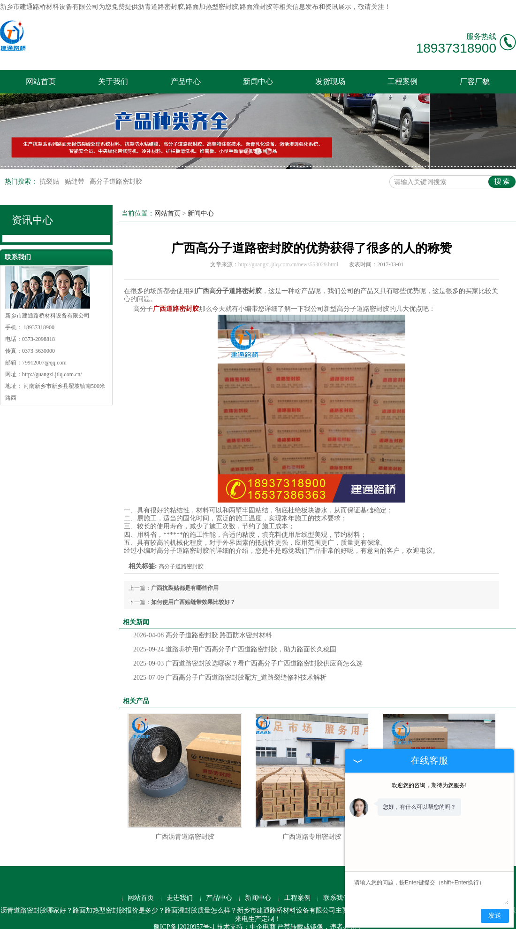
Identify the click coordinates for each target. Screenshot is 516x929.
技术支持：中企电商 (246, 909)
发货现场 (330, 81)
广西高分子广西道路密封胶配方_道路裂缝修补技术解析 (229, 659)
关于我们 (113, 81)
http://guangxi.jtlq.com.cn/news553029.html (288, 246)
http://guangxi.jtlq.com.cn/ (52, 356)
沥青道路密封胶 (161, 6)
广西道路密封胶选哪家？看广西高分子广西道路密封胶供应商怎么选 (248, 645)
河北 (331, 917)
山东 (301, 917)
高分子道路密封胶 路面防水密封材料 (202, 617)
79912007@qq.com (44, 344)
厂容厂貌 (475, 81)
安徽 (316, 917)
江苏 (242, 917)
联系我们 (336, 879)
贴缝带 (75, 163)
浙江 (272, 917)
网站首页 (41, 81)
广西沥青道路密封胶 (184, 818)
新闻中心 (258, 81)
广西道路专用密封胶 (311, 818)
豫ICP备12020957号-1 (184, 909)
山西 (286, 917)
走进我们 (180, 879)
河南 (227, 917)
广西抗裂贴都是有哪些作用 (185, 570)
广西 (257, 917)
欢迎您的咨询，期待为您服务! (429, 785)
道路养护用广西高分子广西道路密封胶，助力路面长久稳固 (234, 631)
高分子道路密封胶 (116, 163)
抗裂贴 (50, 163)
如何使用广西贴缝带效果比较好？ (193, 584)
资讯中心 (32, 202)
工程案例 (402, 81)
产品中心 (186, 81)
